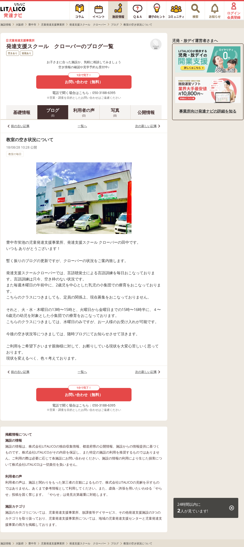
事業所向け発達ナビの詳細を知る (207, 111)
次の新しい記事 (146, 126)
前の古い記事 (20, 126)
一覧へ (82, 126)
